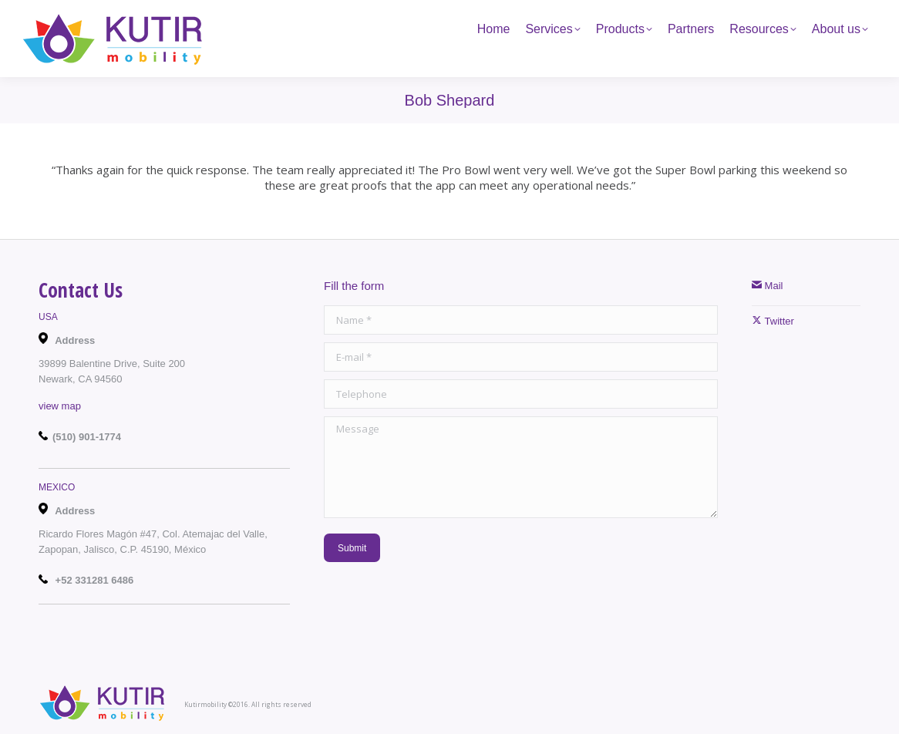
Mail (767, 285)
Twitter (773, 321)
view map (60, 406)
